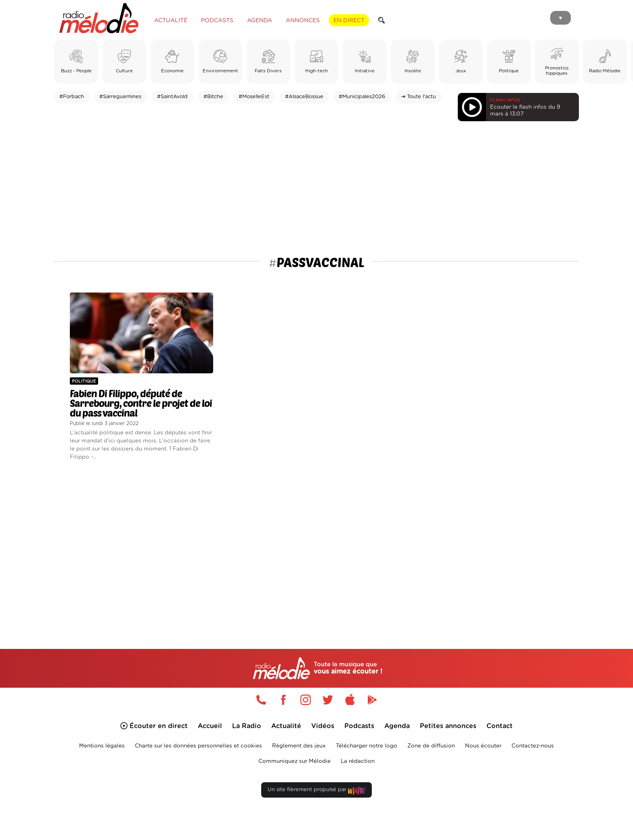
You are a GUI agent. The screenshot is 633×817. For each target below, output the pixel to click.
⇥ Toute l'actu (418, 96)
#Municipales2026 (362, 96)
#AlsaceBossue (304, 96)
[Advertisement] (316, 190)
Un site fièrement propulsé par (316, 791)
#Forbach (71, 96)
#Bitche (213, 96)
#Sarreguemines (120, 96)
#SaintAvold (172, 96)
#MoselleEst (254, 96)
